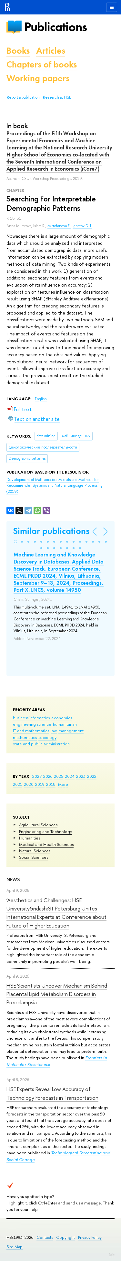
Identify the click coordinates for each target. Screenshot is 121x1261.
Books (18, 50)
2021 (17, 784)
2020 (29, 784)
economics (61, 718)
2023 (81, 776)
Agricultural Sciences (38, 825)
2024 (70, 776)
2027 (37, 776)
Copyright (65, 1237)
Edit (112, 1254)
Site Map (14, 1246)
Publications (55, 27)
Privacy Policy (90, 1237)
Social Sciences (33, 857)
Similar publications (51, 531)
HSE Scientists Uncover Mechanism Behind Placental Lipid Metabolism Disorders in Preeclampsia (56, 994)
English (41, 399)
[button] (15, 541)
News (13, 879)
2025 (58, 776)
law (54, 730)
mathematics (25, 737)
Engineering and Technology (45, 831)
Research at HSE (57, 97)
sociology (47, 737)
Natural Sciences (34, 851)
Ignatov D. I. (82, 225)
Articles (50, 50)
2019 (40, 784)
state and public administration (41, 744)
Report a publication (23, 97)
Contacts (44, 1237)
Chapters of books (41, 64)
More (63, 784)
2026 (47, 776)
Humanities (29, 838)
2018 (50, 784)
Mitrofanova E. (59, 225)
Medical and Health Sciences (46, 844)
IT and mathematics (31, 730)
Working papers (37, 78)
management (71, 730)
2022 (91, 776)
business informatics (31, 718)
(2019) (54, 485)
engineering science (32, 724)
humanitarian (65, 724)
